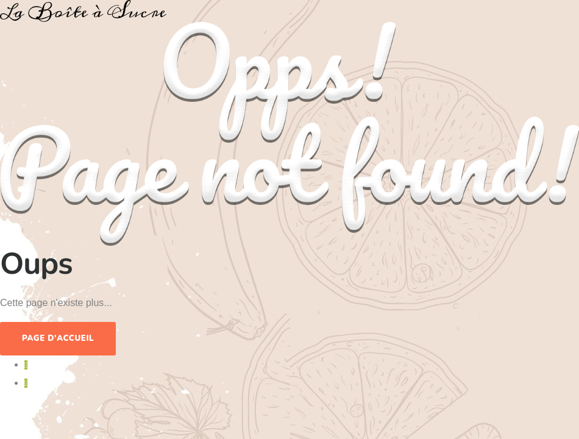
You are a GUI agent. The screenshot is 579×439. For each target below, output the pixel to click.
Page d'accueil (58, 338)
